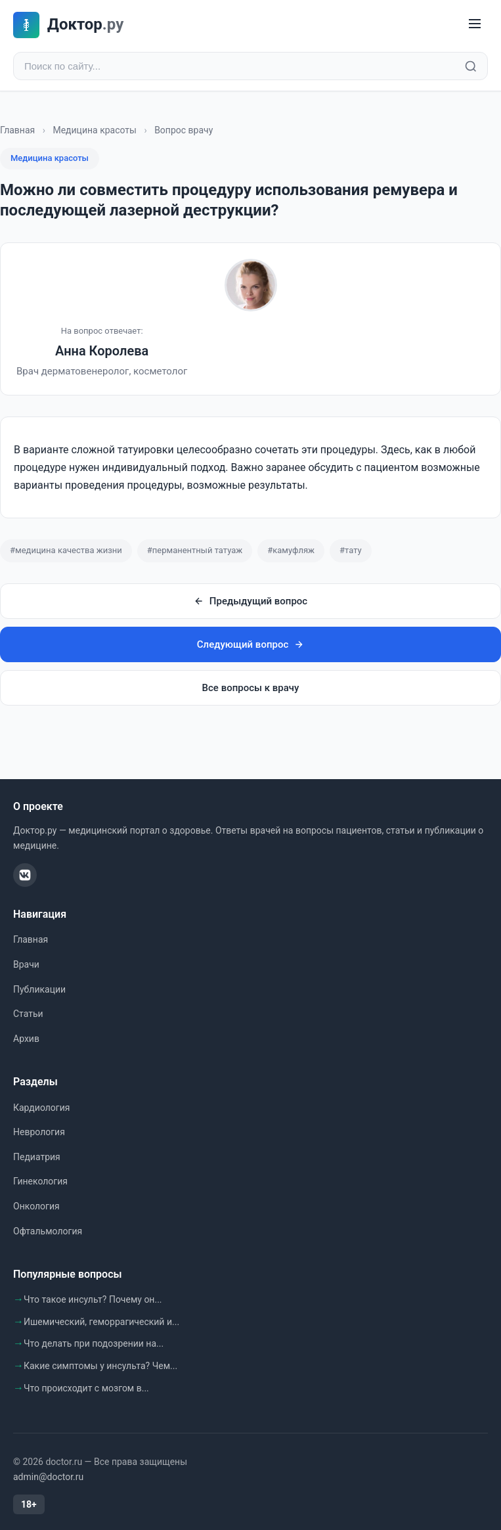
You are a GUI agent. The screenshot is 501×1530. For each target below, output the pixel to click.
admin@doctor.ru (48, 1477)
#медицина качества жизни (66, 550)
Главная (17, 130)
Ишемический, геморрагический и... (101, 1321)
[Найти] (471, 66)
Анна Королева (101, 351)
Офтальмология (47, 1231)
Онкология (36, 1206)
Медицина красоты (95, 130)
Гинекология (40, 1181)
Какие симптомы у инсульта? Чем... (100, 1366)
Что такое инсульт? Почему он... (93, 1299)
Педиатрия (36, 1157)
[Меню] (475, 25)
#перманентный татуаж (194, 550)
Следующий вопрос (250, 644)
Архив (26, 1038)
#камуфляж (291, 550)
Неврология (39, 1132)
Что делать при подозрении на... (93, 1343)
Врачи (26, 964)
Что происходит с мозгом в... (86, 1388)
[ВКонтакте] (25, 875)
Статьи (28, 1013)
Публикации (39, 989)
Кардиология (41, 1107)
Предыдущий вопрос (250, 601)
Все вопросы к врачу (250, 688)
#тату (350, 550)
